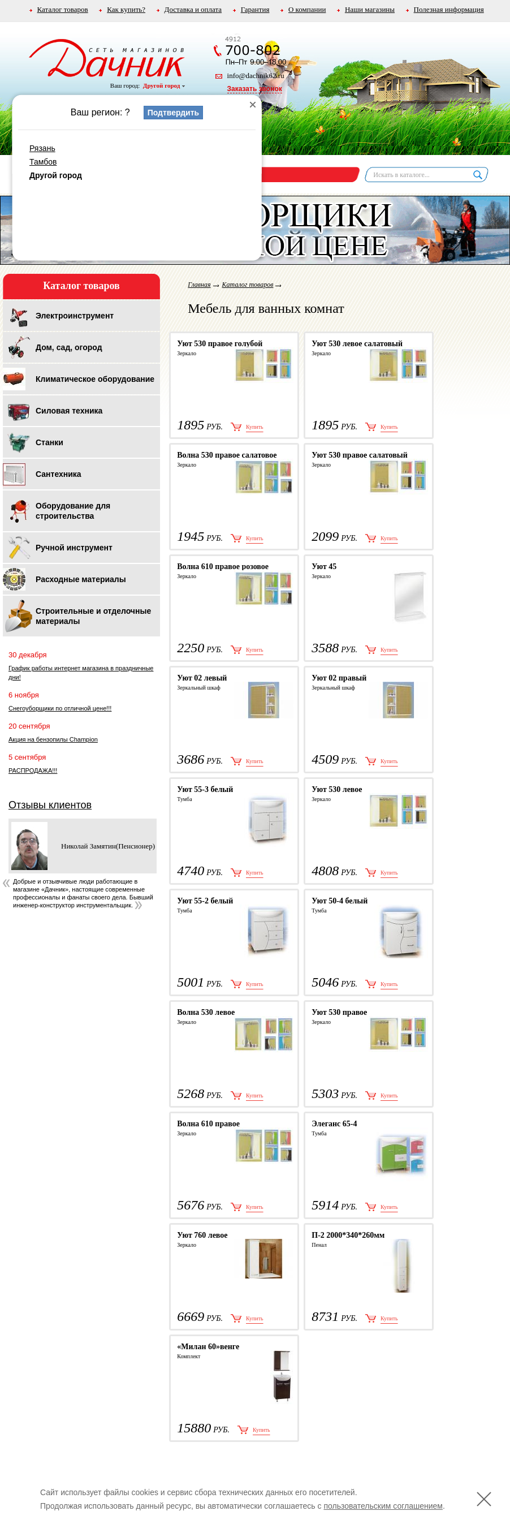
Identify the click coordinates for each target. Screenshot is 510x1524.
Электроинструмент (75, 315)
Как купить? (126, 9)
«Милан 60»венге (208, 1346)
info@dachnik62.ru (255, 75)
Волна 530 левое (206, 1012)
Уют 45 (324, 566)
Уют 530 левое (337, 789)
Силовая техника (69, 410)
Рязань (42, 148)
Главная (199, 285)
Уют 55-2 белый (205, 901)
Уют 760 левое (202, 1235)
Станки (49, 442)
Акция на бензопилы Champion (53, 739)
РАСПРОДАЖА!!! (32, 770)
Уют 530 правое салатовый (359, 455)
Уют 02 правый (339, 678)
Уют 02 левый (202, 678)
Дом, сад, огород (69, 347)
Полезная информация (449, 9)
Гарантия (255, 9)
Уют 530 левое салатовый (357, 343)
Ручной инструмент (74, 547)
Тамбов (43, 161)
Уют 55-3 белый (205, 789)
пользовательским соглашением (383, 1505)
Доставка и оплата (193, 9)
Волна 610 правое (208, 1124)
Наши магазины (370, 9)
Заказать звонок (254, 89)
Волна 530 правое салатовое (226, 455)
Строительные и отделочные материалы (93, 616)
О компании (307, 9)
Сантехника (58, 474)
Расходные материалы (81, 579)
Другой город (164, 85)
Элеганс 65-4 (334, 1124)
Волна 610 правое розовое (223, 566)
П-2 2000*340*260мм (348, 1235)
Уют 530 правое (339, 1012)
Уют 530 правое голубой (219, 343)
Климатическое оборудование (95, 379)
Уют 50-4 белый (340, 901)
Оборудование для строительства (73, 510)
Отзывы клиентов (50, 805)
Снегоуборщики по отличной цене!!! (59, 708)
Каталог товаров (62, 9)
